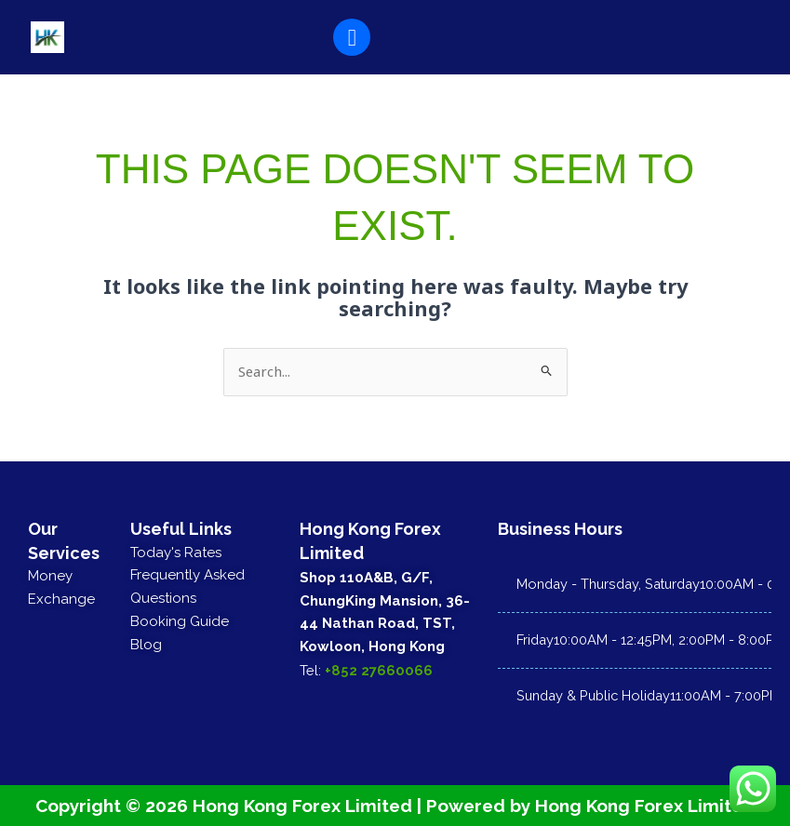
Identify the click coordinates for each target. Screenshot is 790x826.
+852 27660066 (379, 669)
